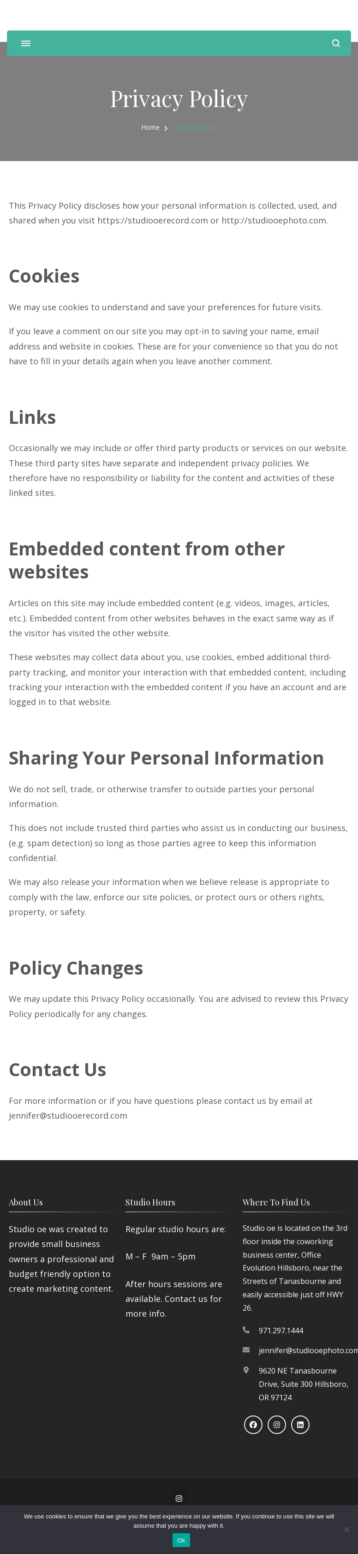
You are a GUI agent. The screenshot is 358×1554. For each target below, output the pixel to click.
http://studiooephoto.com (273, 220)
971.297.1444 (281, 1330)
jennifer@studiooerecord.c (61, 1115)
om (120, 1115)
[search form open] (336, 43)
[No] (346, 1529)
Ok (181, 1540)
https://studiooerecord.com (152, 220)
